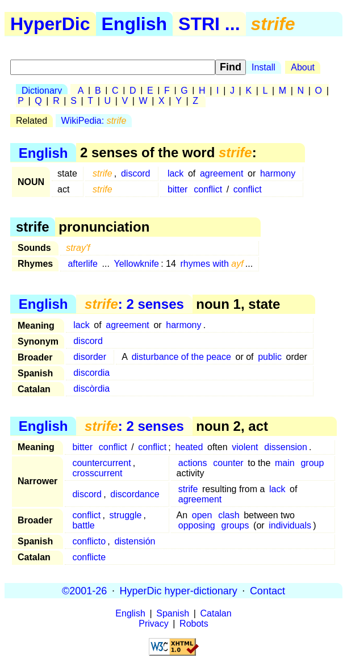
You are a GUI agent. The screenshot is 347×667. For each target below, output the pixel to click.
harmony (277, 173)
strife (188, 489)
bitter (178, 189)
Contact (267, 590)
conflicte (89, 557)
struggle (126, 515)
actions (192, 463)
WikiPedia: (94, 120)
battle (83, 525)
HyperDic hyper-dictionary (178, 590)
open (202, 515)
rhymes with (212, 264)
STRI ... (209, 24)
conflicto (89, 541)
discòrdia (91, 388)
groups (235, 525)
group (312, 463)
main (285, 463)
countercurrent (101, 463)
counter (228, 463)
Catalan (216, 613)
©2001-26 (84, 590)
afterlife (82, 264)
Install (263, 67)
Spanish (172, 613)
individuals (290, 525)
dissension (285, 447)
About (303, 67)
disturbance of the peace (181, 357)
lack (175, 173)
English (135, 24)
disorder (89, 357)
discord (135, 173)
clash (228, 515)
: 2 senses (134, 304)
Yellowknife (136, 264)
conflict (208, 189)
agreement (222, 173)
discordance (134, 494)
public (270, 357)
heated (189, 447)
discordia (91, 372)
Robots (193, 623)
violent (245, 447)
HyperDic (50, 24)
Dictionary (42, 90)
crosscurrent (97, 473)
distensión (134, 541)
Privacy (153, 623)
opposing (196, 525)
